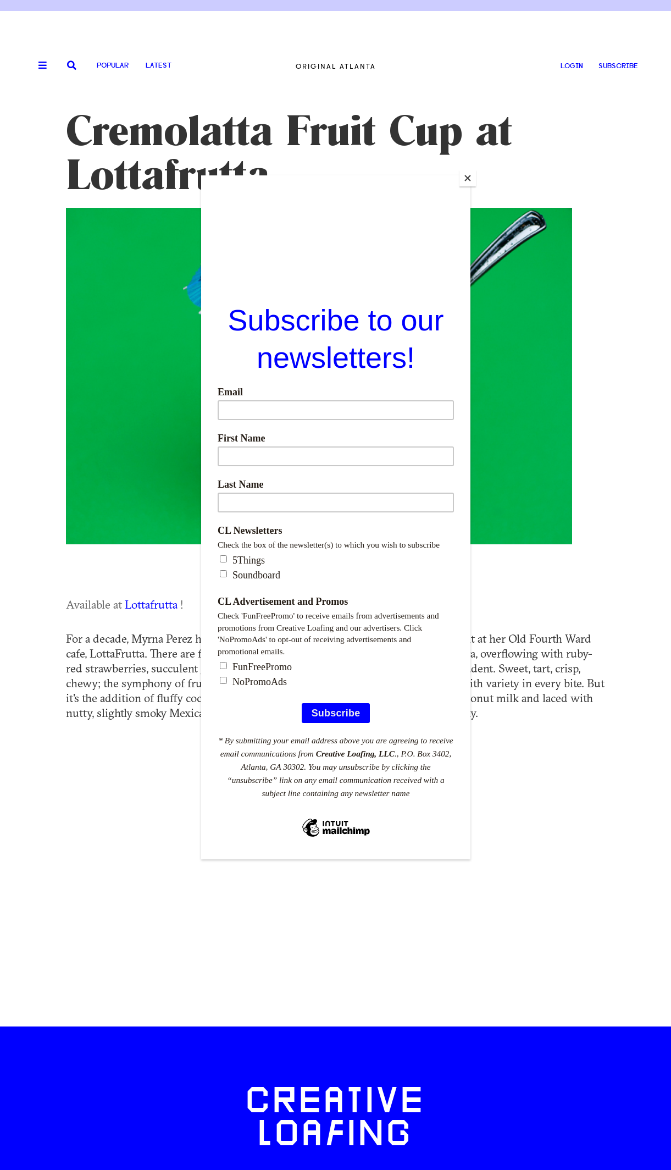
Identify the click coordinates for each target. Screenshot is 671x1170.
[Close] (467, 178)
